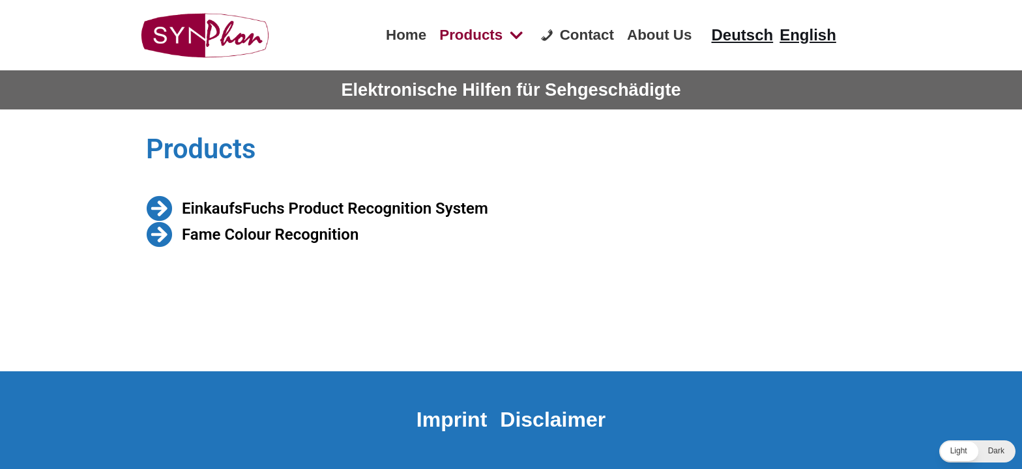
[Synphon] (204, 35)
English (808, 35)
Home (406, 35)
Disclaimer (553, 419)
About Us (659, 35)
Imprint (451, 419)
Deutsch (743, 35)
